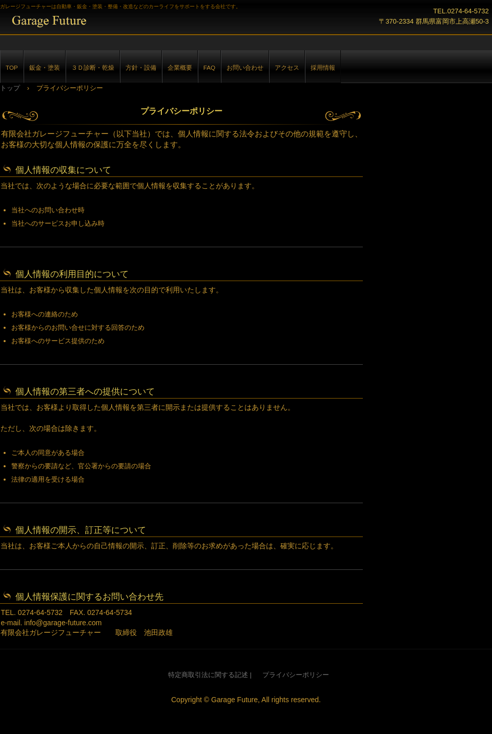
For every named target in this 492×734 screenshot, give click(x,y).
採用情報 (323, 67)
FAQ (209, 67)
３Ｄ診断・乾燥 (92, 67)
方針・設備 (141, 67)
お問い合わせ (245, 67)
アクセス (287, 67)
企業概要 (180, 67)
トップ (10, 88)
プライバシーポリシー (295, 675)
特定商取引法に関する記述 (208, 675)
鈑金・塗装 (44, 67)
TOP (12, 67)
